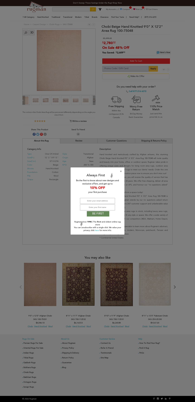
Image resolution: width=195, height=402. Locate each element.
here (97, 230)
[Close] (98, 171)
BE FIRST (98, 213)
